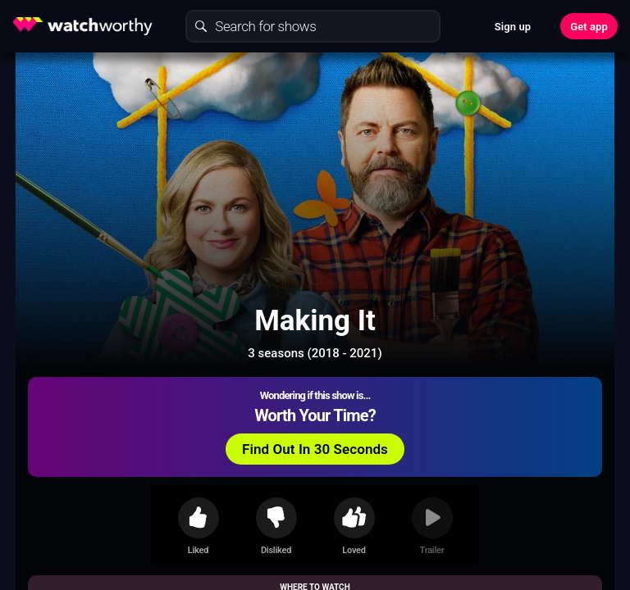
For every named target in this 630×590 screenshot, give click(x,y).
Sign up (513, 26)
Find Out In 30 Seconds (315, 449)
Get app (589, 26)
